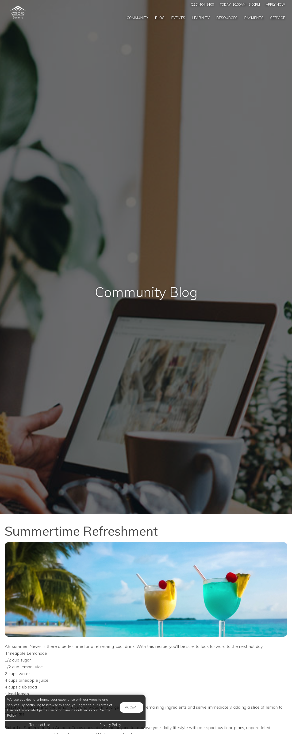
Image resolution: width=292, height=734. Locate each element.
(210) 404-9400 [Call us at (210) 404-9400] (202, 4)
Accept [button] (131, 707)
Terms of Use (39, 725)
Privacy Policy (110, 725)
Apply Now (275, 4)
